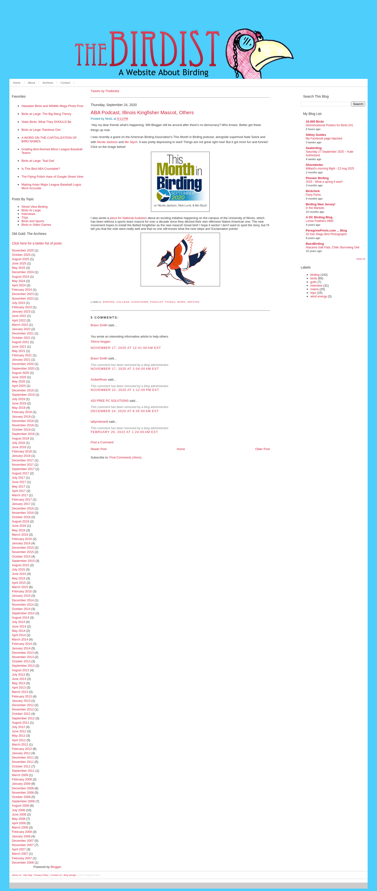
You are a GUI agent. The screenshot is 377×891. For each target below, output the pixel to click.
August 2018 (20, 438)
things (170, 302)
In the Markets (315, 208)
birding (109, 302)
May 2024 (18, 281)
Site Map (27, 875)
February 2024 (22, 289)
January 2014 (21, 648)
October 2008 (21, 797)
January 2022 (21, 329)
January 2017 (21, 504)
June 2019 (19, 403)
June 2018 (19, 447)
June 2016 (19, 525)
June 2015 (19, 574)
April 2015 (19, 582)
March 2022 (20, 324)
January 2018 (21, 456)
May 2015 (18, 578)
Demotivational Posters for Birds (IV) (329, 125)
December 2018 (23, 421)
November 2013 (23, 657)
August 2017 (20, 473)
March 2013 (20, 692)
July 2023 (18, 303)
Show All (360, 258)
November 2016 (23, 513)
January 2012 (21, 753)
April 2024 (19, 285)
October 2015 (21, 556)
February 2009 (22, 779)
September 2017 (23, 469)
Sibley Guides (316, 135)
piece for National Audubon (128, 218)
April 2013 (19, 687)
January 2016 (21, 543)
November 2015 (23, 552)
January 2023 (21, 311)
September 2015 (23, 561)
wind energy (318, 296)
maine (314, 289)
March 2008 (20, 827)
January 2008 (21, 836)
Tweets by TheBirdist (105, 91)
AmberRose (99, 379)
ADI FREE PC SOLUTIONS (110, 400)
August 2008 (20, 805)
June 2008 (19, 814)
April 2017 (19, 491)
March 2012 (20, 744)
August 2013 (20, 670)
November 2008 (23, 792)
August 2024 (20, 276)
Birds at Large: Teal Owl (37, 161)
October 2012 (21, 713)
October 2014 (21, 609)
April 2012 (19, 740)
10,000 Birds (315, 121)
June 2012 (19, 731)
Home (16, 82)
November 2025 (23, 250)
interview (316, 285)
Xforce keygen (100, 341)
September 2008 (23, 801)
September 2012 (23, 718)
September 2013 (23, 665)
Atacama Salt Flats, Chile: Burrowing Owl (332, 247)
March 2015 (20, 587)
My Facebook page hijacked (324, 138)
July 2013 (18, 674)
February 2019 (22, 412)
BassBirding (315, 243)
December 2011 (23, 757)
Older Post (262, 449)
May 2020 (18, 381)
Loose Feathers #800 (319, 221)
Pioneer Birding (317, 178)
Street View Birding (34, 206)
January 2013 (21, 701)
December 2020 (23, 364)
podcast (156, 302)
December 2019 (23, 390)
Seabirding (314, 148)
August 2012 (20, 722)
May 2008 (18, 819)
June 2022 (19, 316)
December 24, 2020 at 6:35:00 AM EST (125, 411)
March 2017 (20, 495)
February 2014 (22, 644)
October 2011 (21, 766)
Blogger (55, 867)
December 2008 (23, 788)
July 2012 (18, 727)
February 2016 (22, 539)
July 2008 (18, 810)
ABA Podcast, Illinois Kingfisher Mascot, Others (142, 112)
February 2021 (22, 355)
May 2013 (18, 683)
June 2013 (19, 679)
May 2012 (18, 735)
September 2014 (23, 613)
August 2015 (20, 565)
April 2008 (19, 823)
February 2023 (22, 307)
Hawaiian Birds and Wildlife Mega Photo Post (52, 106)
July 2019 (18, 399)
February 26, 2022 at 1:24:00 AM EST (124, 432)
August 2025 (20, 259)
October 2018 (21, 429)
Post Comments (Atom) (125, 457)
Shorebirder (314, 165)
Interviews (28, 214)
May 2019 (18, 407)
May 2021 (18, 351)
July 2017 (18, 477)
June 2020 (19, 377)
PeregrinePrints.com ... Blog (326, 230)
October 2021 (21, 337)
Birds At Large (31, 210)
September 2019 (23, 394)
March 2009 (20, 775)
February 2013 (22, 696)
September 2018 (23, 434)
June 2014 (19, 626)
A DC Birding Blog (319, 217)
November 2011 (23, 762)
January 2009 (21, 783)
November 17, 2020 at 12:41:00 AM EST (126, 348)
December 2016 (23, 508)
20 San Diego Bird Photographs (326, 234)
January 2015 (21, 595)
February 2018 (22, 451)
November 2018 (23, 425)
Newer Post (99, 449)
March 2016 (20, 534)
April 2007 (19, 849)
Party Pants (313, 194)
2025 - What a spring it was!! (324, 181)
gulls (313, 282)
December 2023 (23, 294)
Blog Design (70, 875)
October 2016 (21, 517)
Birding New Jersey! (320, 204)
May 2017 (18, 486)
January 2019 (21, 416)
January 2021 (21, 359)
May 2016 (18, 530)
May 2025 (18, 268)
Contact (65, 82)
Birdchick (313, 191)
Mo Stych (131, 142)
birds (313, 278)
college (122, 302)
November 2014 (23, 604)
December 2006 (23, 862)
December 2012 (23, 705)
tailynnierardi (99, 421)
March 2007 (20, 853)
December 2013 (23, 652)
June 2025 (19, 263)
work (181, 302)
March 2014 (20, 639)
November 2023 (23, 298)
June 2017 (19, 482)
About (31, 82)
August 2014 (20, 617)
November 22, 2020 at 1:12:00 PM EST (125, 390)
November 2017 (23, 464)
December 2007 (23, 840)
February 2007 (22, 858)
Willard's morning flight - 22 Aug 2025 (330, 168)
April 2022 (19, 320)
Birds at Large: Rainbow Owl (40, 130)
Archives (48, 82)
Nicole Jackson (107, 142)
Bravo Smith (99, 325)
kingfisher (139, 302)
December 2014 (23, 600)
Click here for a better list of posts (37, 243)
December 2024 (23, 272)
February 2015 (22, 591)
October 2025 (21, 255)
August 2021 (20, 342)
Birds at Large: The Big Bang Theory (46, 114)
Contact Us (56, 875)
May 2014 (18, 631)
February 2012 (22, 749)
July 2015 (18, 569)
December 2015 (23, 547)
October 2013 (21, 661)
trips (313, 293)
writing (194, 302)
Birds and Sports (32, 221)
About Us (16, 875)
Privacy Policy (41, 875)
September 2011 (23, 770)
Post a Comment (102, 442)
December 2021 (23, 333)
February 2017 (22, 499)
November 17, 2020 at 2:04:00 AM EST (125, 368)
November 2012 (23, 709)
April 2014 (19, 635)
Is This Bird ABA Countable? (40, 168)
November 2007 (23, 845)
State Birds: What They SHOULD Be (46, 122)
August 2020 (20, 373)
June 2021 (19, 346)
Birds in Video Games (36, 224)
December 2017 (23, 460)
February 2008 (22, 832)
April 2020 (19, 386)
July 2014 (18, 622)
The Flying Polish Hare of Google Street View (52, 176)
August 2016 (20, 521)
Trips (24, 217)
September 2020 (23, 368)
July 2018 (18, 443)
